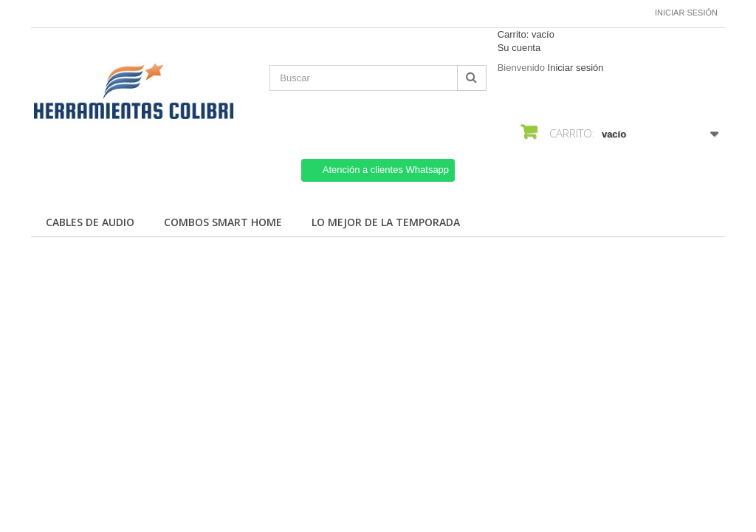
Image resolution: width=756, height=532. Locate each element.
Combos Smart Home (223, 222)
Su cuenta (519, 47)
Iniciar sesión (686, 12)
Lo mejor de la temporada (386, 222)
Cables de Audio (90, 222)
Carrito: (526, 34)
